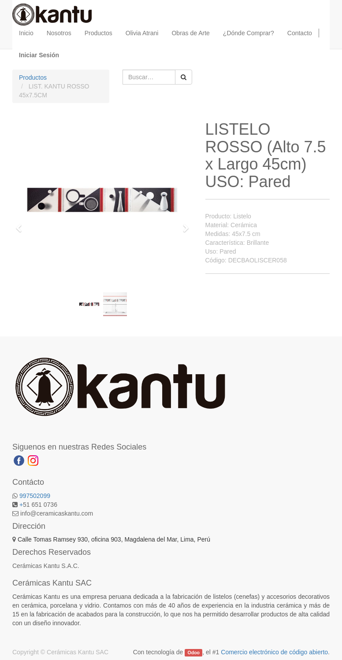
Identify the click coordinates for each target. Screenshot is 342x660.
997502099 (34, 495)
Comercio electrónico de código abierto (274, 652)
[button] (21, 224)
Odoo (194, 652)
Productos (33, 77)
